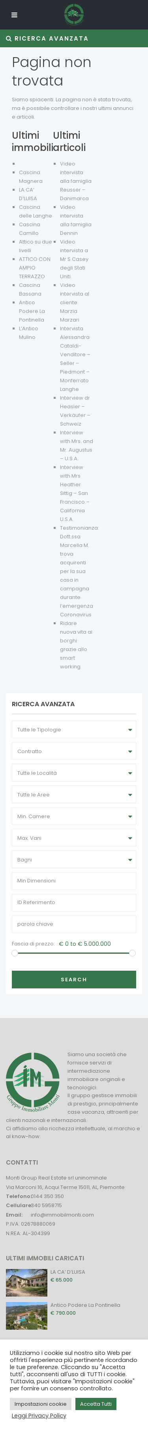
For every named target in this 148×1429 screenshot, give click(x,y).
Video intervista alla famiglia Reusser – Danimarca (76, 181)
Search (74, 979)
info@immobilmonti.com (62, 1215)
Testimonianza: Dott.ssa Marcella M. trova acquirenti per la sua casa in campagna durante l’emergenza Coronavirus (79, 571)
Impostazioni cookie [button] (41, 1404)
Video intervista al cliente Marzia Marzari (74, 302)
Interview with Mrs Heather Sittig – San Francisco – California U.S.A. (75, 493)
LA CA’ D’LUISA (68, 1272)
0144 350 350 (47, 1196)
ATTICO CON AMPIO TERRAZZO (35, 267)
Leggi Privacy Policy (39, 1415)
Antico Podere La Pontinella (32, 311)
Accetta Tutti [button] (96, 1404)
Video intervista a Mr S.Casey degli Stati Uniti (74, 259)
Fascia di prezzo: (33, 943)
